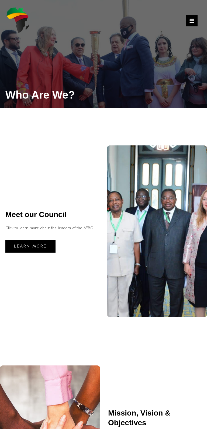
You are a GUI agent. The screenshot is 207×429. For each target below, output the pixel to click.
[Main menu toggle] (192, 20)
